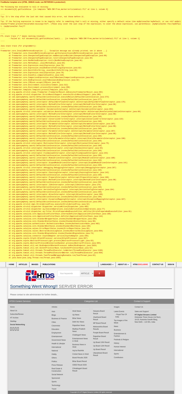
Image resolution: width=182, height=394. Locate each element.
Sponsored (56, 378)
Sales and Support (142, 311)
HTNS (140, 264)
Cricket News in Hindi (80, 354)
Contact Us (157, 264)
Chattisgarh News (79, 335)
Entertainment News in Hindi (80, 340)
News (116, 326)
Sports (54, 382)
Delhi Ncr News (78, 322)
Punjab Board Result (101, 333)
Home (11, 264)
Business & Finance (59, 319)
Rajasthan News (78, 325)
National (55, 351)
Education (55, 329)
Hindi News (76, 311)
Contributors (118, 357)
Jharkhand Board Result (99, 318)
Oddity (54, 354)
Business (117, 330)
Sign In (171, 264)
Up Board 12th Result (101, 346)
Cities (54, 322)
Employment (56, 333)
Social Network (57, 375)
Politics (54, 361)
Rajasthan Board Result (99, 337)
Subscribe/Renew (16, 314)
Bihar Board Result (79, 361)
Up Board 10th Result (101, 342)
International (56, 347)
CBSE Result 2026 (79, 365)
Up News (75, 315)
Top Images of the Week (120, 321)
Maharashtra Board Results (100, 328)
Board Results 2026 (79, 358)
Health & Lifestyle (58, 344)
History (116, 343)
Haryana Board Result (99, 312)
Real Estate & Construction (57, 370)
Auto (53, 311)
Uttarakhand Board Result (100, 354)
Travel (54, 389)
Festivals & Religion (121, 340)
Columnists (56, 326)
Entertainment (57, 336)
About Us (123, 264)
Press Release (57, 365)
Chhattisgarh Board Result (79, 369)
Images (35, 264)
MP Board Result (99, 323)
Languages (107, 264)
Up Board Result (99, 349)
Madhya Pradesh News (78, 330)
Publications (49, 264)
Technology (56, 385)
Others (54, 358)
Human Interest (120, 347)
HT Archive (14, 318)
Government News (59, 340)
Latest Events (119, 311)
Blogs (54, 315)
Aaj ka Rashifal (78, 351)
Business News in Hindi (79, 346)
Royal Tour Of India (121, 315)
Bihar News (76, 318)
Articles (23, 264)
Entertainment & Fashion (120, 335)
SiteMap (13, 321)
